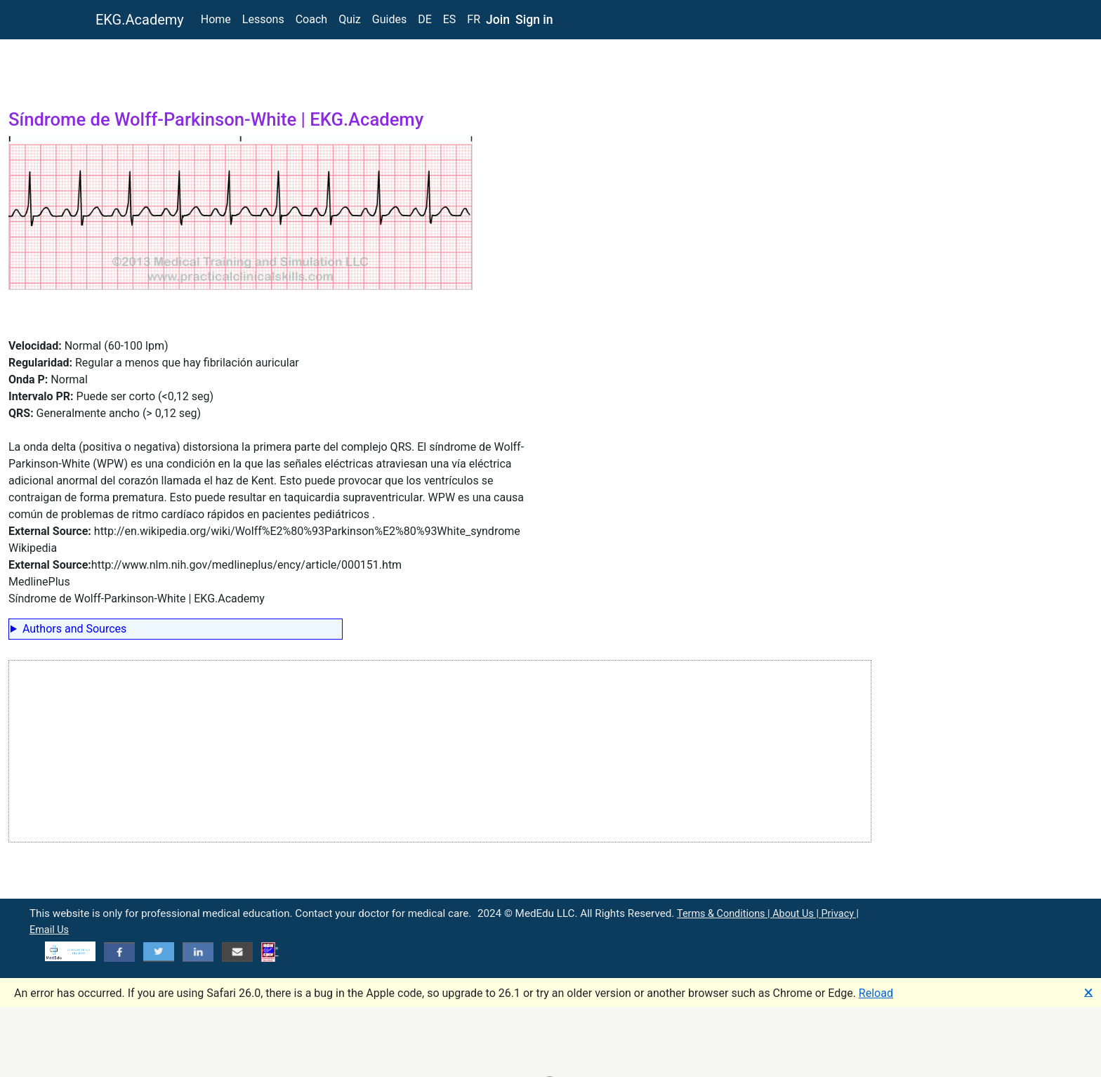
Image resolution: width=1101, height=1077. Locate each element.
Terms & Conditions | (724, 914)
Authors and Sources (74, 628)
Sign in (534, 20)
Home (216, 19)
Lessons (263, 19)
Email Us (49, 930)
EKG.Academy (139, 19)
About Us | (796, 914)
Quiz (349, 19)
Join (498, 20)
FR (473, 19)
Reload (876, 993)
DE (425, 19)
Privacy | (840, 914)
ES (449, 19)
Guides (389, 19)
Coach (311, 19)
